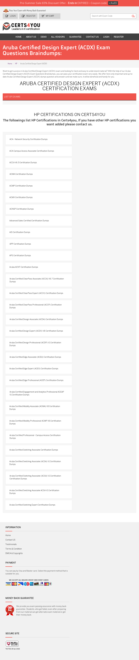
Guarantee (75, 37)
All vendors (58, 37)
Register (30, 16)
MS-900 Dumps (57, 630)
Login (13, 16)
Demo (44, 37)
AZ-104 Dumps (13, 634)
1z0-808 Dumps (57, 625)
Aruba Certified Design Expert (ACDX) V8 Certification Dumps (36, 342)
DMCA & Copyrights (14, 569)
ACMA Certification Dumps (21, 179)
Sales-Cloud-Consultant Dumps (37, 626)
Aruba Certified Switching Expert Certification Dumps (33, 520)
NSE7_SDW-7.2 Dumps (121, 635)
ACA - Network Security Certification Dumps (29, 144)
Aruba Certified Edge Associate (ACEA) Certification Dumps (35, 368)
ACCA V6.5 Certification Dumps (23, 168)
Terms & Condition (13, 564)
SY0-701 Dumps (79, 634)
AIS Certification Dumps (20, 239)
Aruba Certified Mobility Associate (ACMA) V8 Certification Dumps (35, 422)
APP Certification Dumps (20, 250)
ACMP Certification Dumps (21, 191)
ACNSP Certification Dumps (22, 215)
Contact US (10, 555)
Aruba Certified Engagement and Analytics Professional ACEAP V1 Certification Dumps (34, 407)
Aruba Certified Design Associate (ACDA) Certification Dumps (36, 330)
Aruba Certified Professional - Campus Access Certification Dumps (35, 451)
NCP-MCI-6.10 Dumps (78, 642)
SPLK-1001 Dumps (80, 630)
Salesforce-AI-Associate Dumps (100, 635)
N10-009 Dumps (57, 634)
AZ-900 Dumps (121, 625)
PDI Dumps (98, 625)
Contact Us (92, 37)
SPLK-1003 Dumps (101, 630)
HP (16, 63)
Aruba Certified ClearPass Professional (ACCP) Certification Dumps (36, 316)
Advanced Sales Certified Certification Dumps (29, 227)
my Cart (50, 16)
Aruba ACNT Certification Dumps (24, 274)
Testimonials (11, 560)
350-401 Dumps (121, 630)
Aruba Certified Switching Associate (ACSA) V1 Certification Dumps (35, 477)
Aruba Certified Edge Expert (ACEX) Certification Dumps (34, 380)
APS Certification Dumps (20, 262)
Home (18, 37)
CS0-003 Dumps (36, 634)
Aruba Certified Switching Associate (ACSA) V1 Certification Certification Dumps (35, 492)
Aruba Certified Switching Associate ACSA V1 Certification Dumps (34, 506)
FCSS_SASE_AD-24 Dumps (58, 642)
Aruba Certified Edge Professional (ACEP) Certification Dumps (33, 393)
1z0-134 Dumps (78, 625)
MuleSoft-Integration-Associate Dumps (36, 643)
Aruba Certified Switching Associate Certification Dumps (34, 464)
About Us (31, 37)
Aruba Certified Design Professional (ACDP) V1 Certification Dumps (35, 354)
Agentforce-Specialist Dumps (100, 642)
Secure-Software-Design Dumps (122, 642)
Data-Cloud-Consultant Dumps (15, 642)
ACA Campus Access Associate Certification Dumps (32, 156)
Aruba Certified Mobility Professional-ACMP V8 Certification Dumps (35, 436)
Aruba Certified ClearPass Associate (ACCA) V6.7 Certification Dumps (31, 287)
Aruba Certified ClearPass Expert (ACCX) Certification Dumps (33, 302)
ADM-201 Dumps (14, 625)
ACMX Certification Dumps (21, 203)
